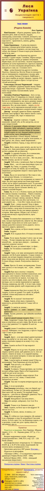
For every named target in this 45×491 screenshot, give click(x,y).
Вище (23, 464)
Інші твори (22, 23)
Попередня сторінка (12, 464)
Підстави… (35, 449)
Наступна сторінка (34, 464)
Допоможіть (29, 470)
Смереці (16, 489)
